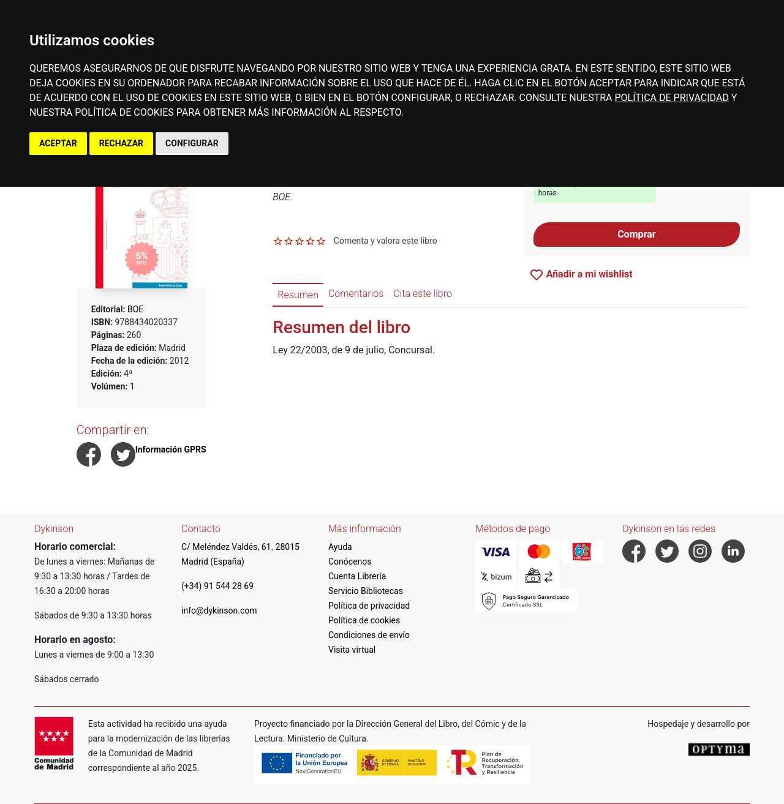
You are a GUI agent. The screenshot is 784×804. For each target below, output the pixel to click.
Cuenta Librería (357, 576)
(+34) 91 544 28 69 (217, 586)
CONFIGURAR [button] (192, 143)
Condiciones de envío (369, 635)
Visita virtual (351, 650)
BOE (135, 309)
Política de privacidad (369, 606)
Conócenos (350, 561)
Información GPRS (170, 449)
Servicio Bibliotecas (365, 591)
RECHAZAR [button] (121, 143)
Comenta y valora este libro (385, 241)
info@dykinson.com (219, 610)
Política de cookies (364, 620)
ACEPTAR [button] (58, 143)
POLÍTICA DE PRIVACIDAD (671, 97)
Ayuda (340, 547)
